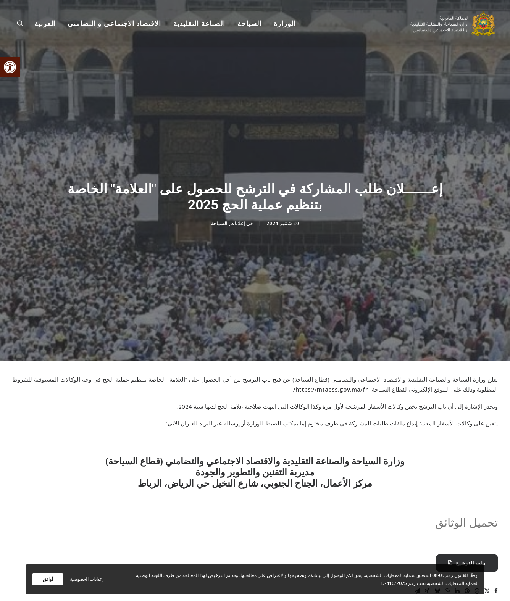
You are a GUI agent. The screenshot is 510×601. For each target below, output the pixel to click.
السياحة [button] (249, 23)
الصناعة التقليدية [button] (199, 23)
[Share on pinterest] (466, 559)
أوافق (48, 579)
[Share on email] (417, 559)
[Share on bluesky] (437, 559)
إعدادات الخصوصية (86, 579)
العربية (44, 23)
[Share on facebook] (495, 559)
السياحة (219, 207)
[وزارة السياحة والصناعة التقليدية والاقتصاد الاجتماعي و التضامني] (453, 23)
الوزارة (284, 23)
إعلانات (237, 207)
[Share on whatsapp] (447, 559)
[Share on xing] (427, 559)
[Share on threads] (476, 559)
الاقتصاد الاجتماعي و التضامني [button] (114, 23)
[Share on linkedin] (457, 559)
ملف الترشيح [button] (467, 531)
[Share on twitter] (486, 559)
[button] (10, 67)
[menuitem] (281, 23)
